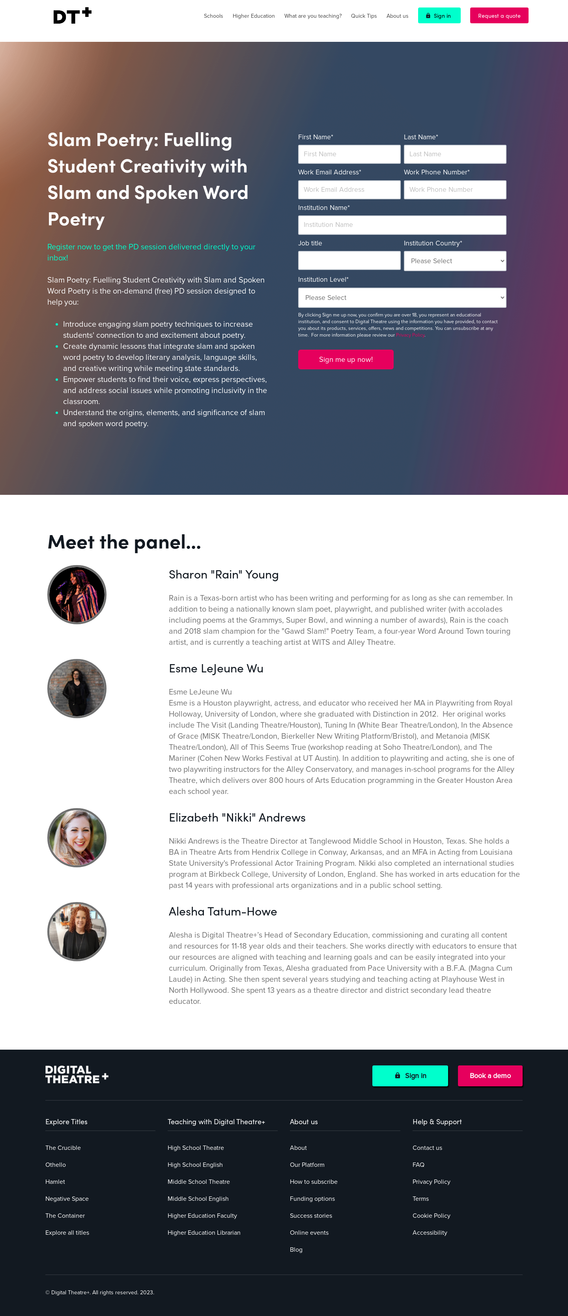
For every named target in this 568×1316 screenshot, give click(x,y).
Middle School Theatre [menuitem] (199, 1182)
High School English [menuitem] (195, 1165)
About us (398, 16)
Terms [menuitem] (421, 1199)
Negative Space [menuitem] (67, 1199)
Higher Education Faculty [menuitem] (202, 1216)
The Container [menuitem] (65, 1216)
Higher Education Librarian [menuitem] (204, 1233)
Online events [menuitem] (309, 1233)
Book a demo (490, 1075)
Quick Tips (364, 16)
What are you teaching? (313, 16)
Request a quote (499, 15)
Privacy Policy (410, 335)
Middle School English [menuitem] (198, 1199)
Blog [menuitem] (296, 1250)
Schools (213, 16)
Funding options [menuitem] (312, 1199)
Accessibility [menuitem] (430, 1233)
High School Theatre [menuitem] (196, 1148)
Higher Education (254, 16)
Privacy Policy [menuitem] (431, 1182)
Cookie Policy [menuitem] (431, 1216)
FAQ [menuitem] (418, 1165)
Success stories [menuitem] (311, 1216)
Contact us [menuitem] (427, 1148)
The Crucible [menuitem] (63, 1148)
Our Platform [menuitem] (307, 1165)
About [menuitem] (298, 1148)
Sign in (442, 15)
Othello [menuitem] (55, 1165)
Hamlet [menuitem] (55, 1182)
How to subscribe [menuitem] (314, 1182)
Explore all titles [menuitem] (67, 1233)
